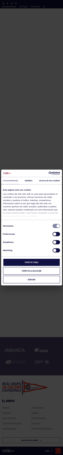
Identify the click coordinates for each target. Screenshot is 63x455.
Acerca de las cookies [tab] (49, 180)
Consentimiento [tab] (10, 180)
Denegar (31, 279)
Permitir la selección (31, 271)
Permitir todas (31, 262)
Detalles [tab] (28, 180)
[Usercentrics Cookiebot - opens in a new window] (48, 173)
